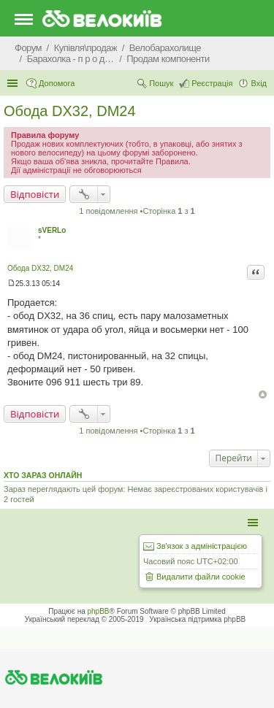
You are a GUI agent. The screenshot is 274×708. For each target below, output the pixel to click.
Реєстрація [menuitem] (211, 83)
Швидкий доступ (13, 83)
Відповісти (34, 194)
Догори (263, 394)
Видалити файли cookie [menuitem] (201, 576)
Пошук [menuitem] (161, 83)
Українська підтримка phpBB (197, 619)
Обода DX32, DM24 (70, 111)
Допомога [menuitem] (57, 83)
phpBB (99, 611)
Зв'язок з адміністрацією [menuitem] (201, 546)
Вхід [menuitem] (259, 83)
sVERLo (52, 230)
